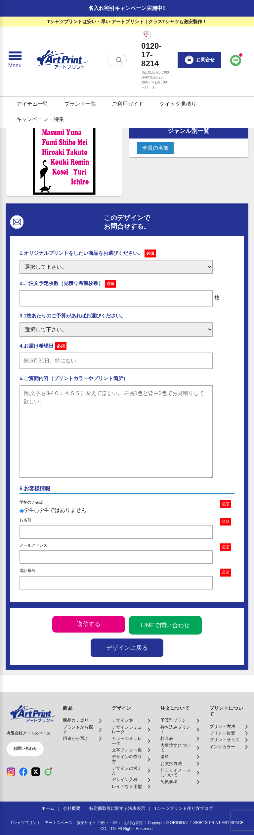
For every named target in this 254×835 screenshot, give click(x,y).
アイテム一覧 (32, 104)
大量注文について (175, 747)
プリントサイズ (224, 740)
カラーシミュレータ (127, 741)
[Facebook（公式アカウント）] (23, 771)
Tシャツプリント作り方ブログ (183, 808)
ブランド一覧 (80, 104)
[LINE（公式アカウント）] (48, 771)
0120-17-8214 (151, 55)
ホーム (47, 808)
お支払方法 (171, 763)
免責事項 (169, 781)
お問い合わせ (25, 748)
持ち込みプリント (175, 729)
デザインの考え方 (127, 770)
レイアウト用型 (127, 786)
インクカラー (222, 747)
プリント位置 (222, 733)
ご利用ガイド (128, 104)
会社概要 (71, 808)
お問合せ (199, 60)
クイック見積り (177, 104)
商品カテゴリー (78, 720)
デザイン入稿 (125, 779)
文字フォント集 (127, 750)
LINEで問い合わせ (165, 625)
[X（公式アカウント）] (35, 771)
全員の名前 (155, 148)
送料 (164, 756)
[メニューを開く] (15, 60)
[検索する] (119, 60)
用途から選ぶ (76, 738)
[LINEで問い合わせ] (235, 60)
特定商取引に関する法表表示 (117, 808)
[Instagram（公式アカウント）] (11, 771)
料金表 (166, 738)
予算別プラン (173, 720)
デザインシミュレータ (127, 729)
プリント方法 (222, 726)
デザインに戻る (127, 647)
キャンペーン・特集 (40, 119)
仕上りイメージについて (175, 772)
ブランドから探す (78, 729)
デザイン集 (122, 720)
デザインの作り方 (127, 759)
